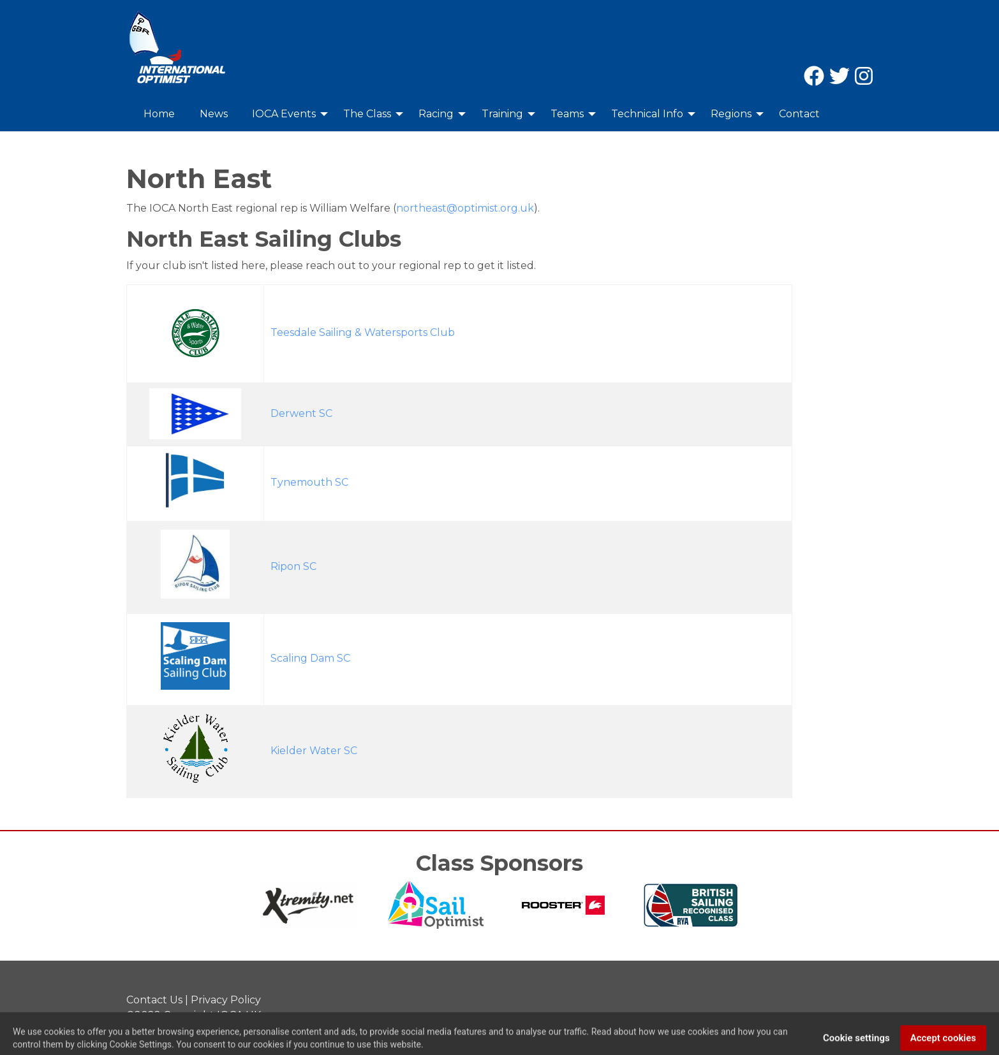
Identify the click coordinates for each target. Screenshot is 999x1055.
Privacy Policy (226, 1000)
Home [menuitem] (159, 114)
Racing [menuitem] (436, 114)
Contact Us (154, 1000)
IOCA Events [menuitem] (284, 114)
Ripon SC (293, 566)
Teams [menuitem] (567, 114)
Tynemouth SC (309, 482)
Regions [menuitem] (731, 114)
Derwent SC (301, 413)
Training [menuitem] (502, 114)
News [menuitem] (214, 114)
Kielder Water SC (313, 751)
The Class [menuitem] (367, 114)
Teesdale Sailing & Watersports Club (362, 332)
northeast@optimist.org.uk (465, 208)
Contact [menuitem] (799, 114)
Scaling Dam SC (310, 658)
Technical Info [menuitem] (647, 114)
